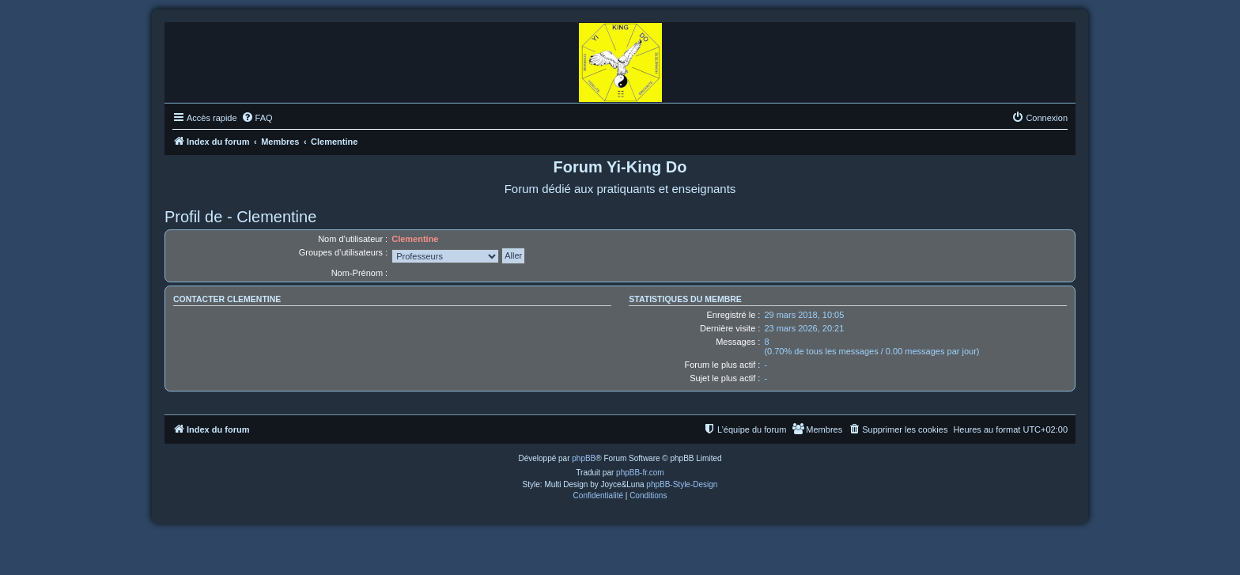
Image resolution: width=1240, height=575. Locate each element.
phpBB (583, 458)
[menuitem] (257, 117)
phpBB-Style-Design (681, 484)
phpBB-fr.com (640, 472)
